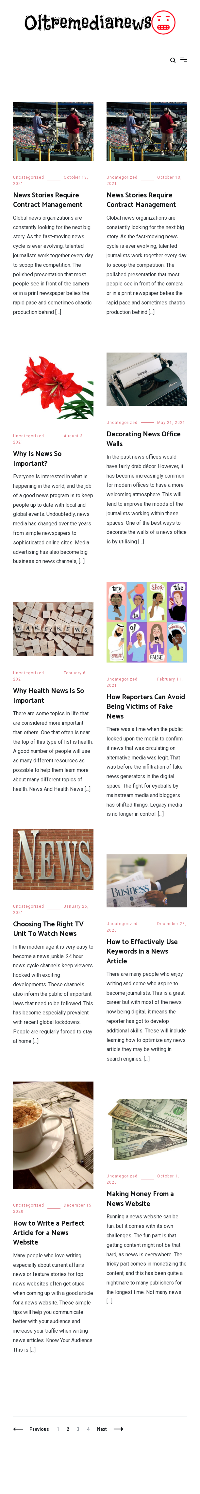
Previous (39, 1429)
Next (102, 1429)
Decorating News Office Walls (144, 439)
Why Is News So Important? (37, 458)
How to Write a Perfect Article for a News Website (49, 1233)
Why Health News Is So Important (48, 695)
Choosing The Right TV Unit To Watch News (48, 929)
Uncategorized (28, 177)
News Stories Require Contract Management (48, 200)
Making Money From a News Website (140, 1199)
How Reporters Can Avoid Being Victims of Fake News (146, 707)
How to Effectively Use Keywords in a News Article (142, 952)
